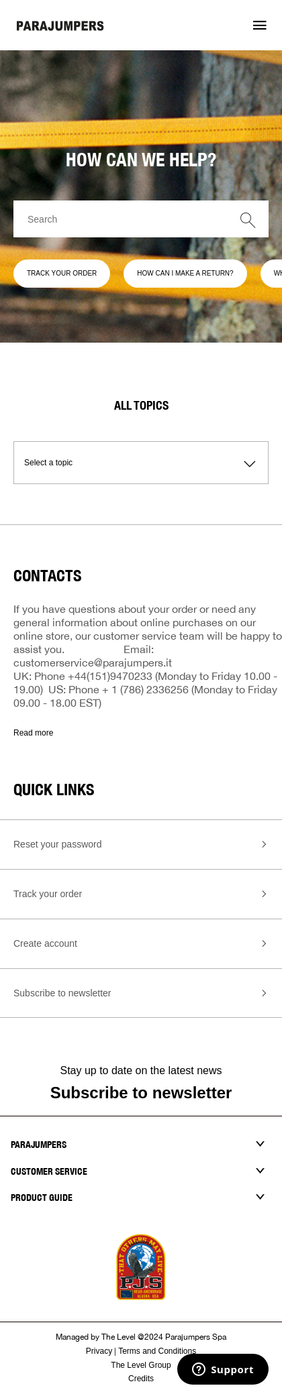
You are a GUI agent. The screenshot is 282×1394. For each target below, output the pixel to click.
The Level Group (141, 1365)
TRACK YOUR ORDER (62, 273)
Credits (141, 1378)
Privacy (99, 1351)
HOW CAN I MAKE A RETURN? (185, 273)
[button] (260, 25)
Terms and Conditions (157, 1351)
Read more (33, 733)
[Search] (141, 218)
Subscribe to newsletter (141, 1093)
